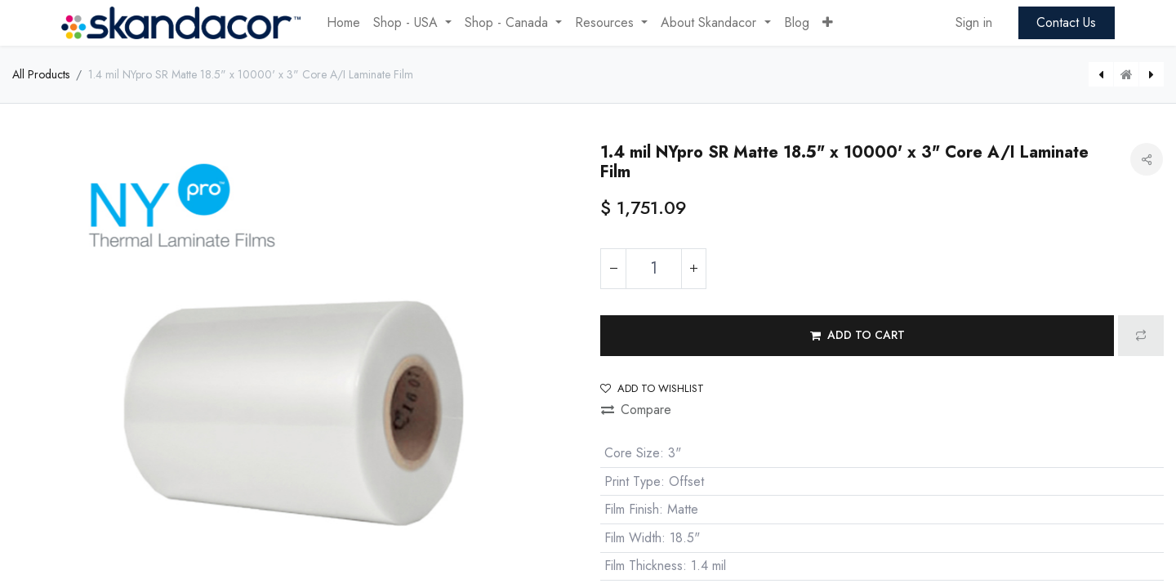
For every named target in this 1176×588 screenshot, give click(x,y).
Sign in (974, 22)
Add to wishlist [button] (652, 388)
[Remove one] (613, 268)
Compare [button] (636, 409)
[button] (828, 23)
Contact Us (1066, 22)
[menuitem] (343, 23)
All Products (40, 74)
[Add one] (693, 268)
